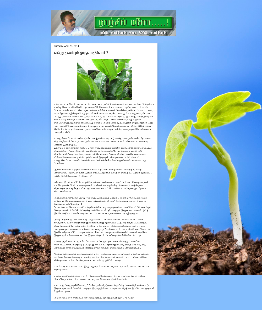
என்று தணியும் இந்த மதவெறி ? (81, 52)
